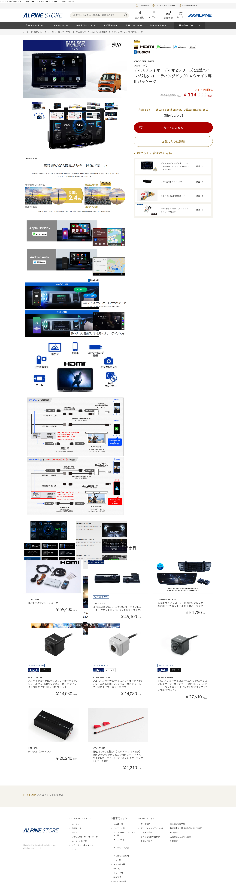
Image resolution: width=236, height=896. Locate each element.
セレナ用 (117, 860)
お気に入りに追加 (173, 141)
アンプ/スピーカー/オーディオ (85, 837)
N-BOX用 (117, 877)
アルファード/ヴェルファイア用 (124, 834)
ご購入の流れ (146, 832)
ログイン (154, 15)
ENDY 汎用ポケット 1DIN (171, 182)
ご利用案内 (144, 5)
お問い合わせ (146, 841)
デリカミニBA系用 (121, 848)
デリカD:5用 (118, 839)
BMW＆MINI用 (119, 881)
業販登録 (168, 15)
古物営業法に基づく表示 (180, 837)
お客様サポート (158, 25)
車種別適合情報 (134, 25)
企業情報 (174, 841)
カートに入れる (173, 127)
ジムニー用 (118, 824)
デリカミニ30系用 (121, 856)
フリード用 (118, 873)
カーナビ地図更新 (79, 841)
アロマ (75, 849)
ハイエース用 (119, 828)
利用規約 (174, 832)
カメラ (75, 832)
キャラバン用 (119, 864)
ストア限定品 (58, 25)
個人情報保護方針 (177, 824)
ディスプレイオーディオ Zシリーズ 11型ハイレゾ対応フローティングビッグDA (175, 166)
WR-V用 (116, 868)
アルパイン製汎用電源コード (173, 196)
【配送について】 (173, 115)
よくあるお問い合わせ (165, 5)
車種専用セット (84, 25)
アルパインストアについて (152, 828)
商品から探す (32, 25)
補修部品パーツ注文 (189, 25)
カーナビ (75, 824)
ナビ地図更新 (110, 25)
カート (180, 15)
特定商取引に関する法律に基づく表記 (186, 828)
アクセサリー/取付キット (82, 845)
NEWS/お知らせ (189, 5)
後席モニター (77, 828)
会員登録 (140, 15)
